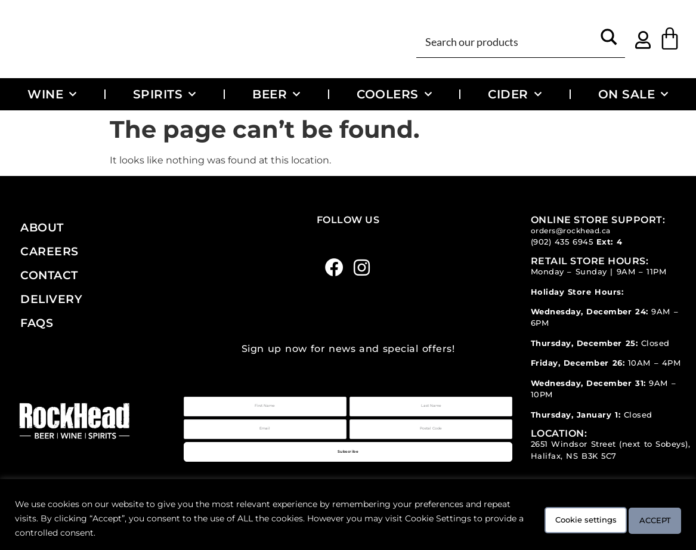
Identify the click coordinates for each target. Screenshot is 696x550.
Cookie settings (557, 518)
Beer (276, 94)
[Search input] (507, 40)
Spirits (164, 94)
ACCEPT (647, 518)
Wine (52, 94)
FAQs (36, 323)
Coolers (394, 94)
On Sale (633, 94)
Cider (515, 94)
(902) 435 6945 (562, 241)
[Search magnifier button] (609, 41)
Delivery (51, 299)
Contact (49, 275)
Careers (49, 251)
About (42, 227)
